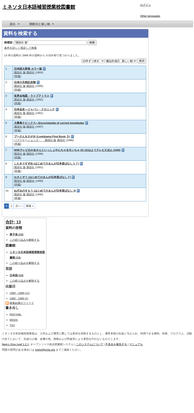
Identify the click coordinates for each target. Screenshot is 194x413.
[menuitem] (14, 24)
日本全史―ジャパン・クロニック (34, 109)
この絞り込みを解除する (24, 239)
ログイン (145, 4)
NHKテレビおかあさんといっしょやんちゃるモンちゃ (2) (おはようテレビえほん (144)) (67, 150)
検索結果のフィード (22, 303)
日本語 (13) (16, 275)
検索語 (8, 42)
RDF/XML (16, 314)
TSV (12, 325)
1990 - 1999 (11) (20, 293)
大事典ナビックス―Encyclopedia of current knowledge (49, 122)
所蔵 (17, 76)
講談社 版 (20, 72)
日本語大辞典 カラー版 (28, 68)
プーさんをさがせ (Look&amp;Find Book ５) (42, 136)
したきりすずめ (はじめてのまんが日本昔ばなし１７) (46, 163)
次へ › (19, 205)
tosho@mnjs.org (45, 349)
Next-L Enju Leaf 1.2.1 (15, 344)
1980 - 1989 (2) (19, 298)
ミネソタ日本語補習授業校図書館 (38, 7)
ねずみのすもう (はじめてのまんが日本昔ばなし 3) (45, 190)
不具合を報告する (116, 344)
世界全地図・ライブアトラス (31, 95)
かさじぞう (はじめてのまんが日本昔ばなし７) (42, 177)
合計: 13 (13, 222)
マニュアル (136, 344)
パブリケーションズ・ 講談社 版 (35, 140)
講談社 (30, 72)
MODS (14, 319)
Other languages (150, 16)
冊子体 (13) (16, 234)
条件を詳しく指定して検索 (20, 47)
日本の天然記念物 (25, 82)
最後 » (30, 205)
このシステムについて (89, 344)
